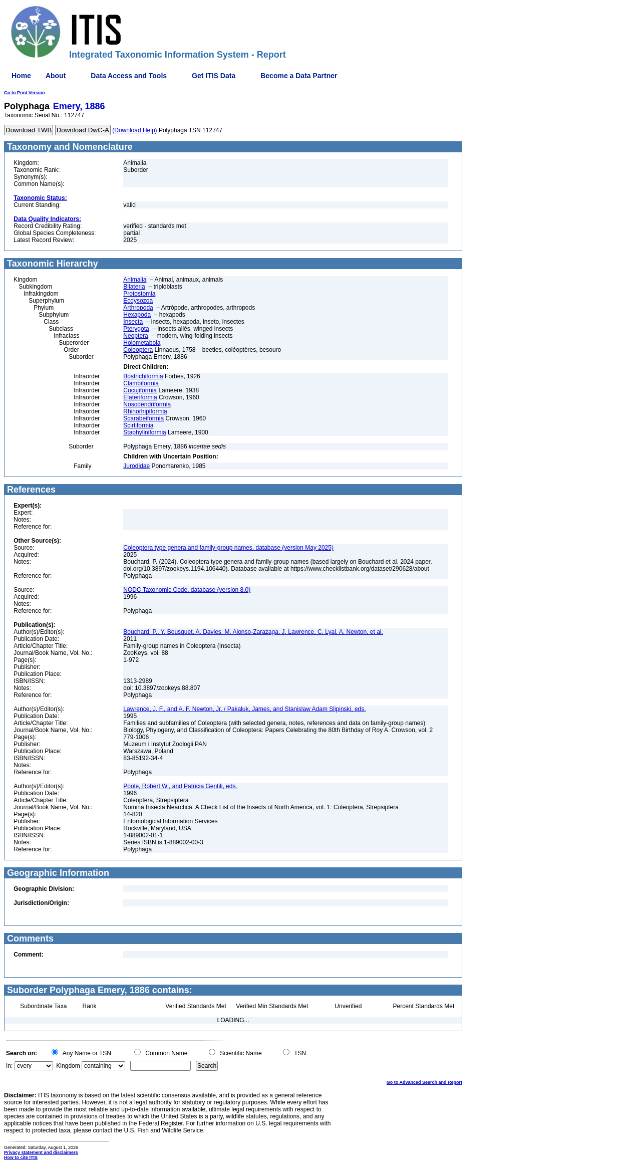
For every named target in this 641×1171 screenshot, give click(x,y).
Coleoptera (138, 349)
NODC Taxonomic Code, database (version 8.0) (186, 589)
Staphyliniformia (144, 432)
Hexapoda (137, 314)
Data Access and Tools (129, 76)
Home (21, 76)
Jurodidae (136, 466)
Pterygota (136, 328)
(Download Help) (134, 130)
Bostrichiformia (143, 376)
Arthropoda (138, 307)
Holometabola (141, 342)
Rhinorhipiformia (145, 411)
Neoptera (135, 335)
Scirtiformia (138, 425)
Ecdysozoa (138, 300)
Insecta (133, 321)
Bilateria (134, 286)
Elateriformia (140, 397)
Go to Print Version (24, 92)
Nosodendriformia (147, 404)
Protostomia (139, 293)
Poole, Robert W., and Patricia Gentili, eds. (180, 786)
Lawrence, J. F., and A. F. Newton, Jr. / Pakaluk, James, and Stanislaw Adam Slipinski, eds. (244, 709)
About (56, 76)
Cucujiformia (140, 390)
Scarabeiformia (143, 418)
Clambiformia (141, 383)
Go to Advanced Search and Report (424, 1082)
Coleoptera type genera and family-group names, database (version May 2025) (228, 547)
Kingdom (68, 1065)
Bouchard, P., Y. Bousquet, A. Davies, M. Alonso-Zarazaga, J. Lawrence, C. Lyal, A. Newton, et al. (253, 631)
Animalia (134, 279)
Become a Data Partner (298, 76)
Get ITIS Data (213, 76)
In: (9, 1065)
